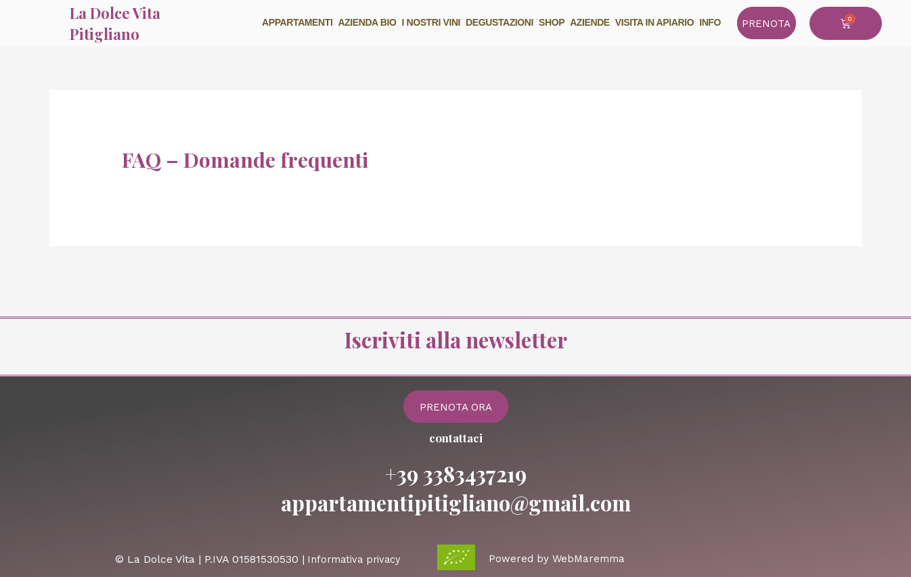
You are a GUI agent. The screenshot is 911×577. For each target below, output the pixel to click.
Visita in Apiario (654, 22)
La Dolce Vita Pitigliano (115, 23)
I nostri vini (431, 22)
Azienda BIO (367, 22)
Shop (551, 22)
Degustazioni (499, 22)
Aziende (590, 22)
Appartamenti (297, 22)
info (710, 22)
